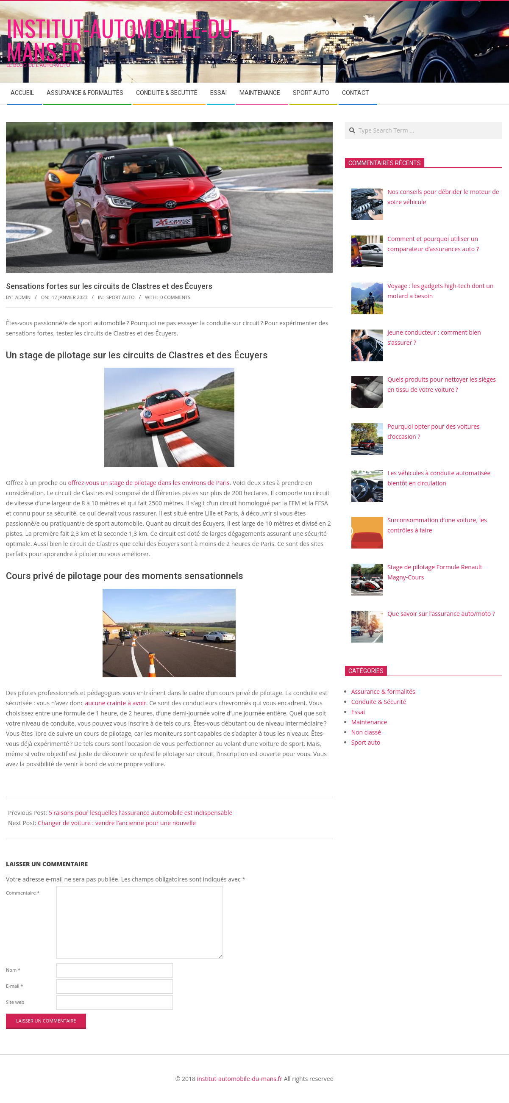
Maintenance (369, 722)
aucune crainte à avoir (115, 703)
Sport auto (120, 297)
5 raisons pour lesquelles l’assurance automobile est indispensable (141, 813)
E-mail (14, 986)
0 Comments (175, 297)
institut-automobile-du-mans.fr (239, 1079)
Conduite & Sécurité (378, 702)
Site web (15, 1002)
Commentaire (22, 893)
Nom (13, 970)
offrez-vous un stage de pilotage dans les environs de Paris (148, 483)
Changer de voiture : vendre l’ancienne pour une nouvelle (117, 823)
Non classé (366, 732)
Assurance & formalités (383, 691)
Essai (358, 712)
